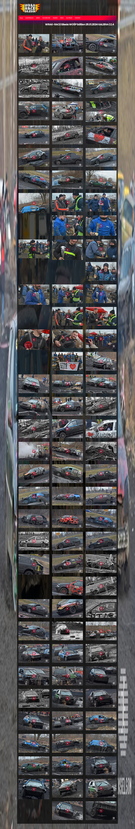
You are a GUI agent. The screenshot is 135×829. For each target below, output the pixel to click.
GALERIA (55, 18)
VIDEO (62, 18)
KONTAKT (78, 18)
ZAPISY (38, 18)
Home (21, 18)
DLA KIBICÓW (46, 18)
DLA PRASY (69, 18)
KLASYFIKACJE (29, 18)
